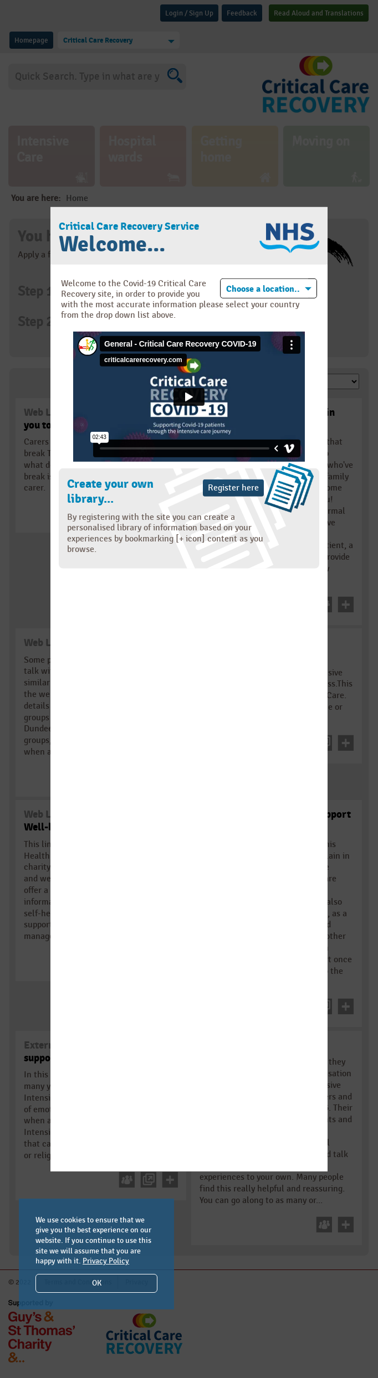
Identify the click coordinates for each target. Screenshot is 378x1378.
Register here (233, 488)
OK (96, 1283)
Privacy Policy (106, 1261)
